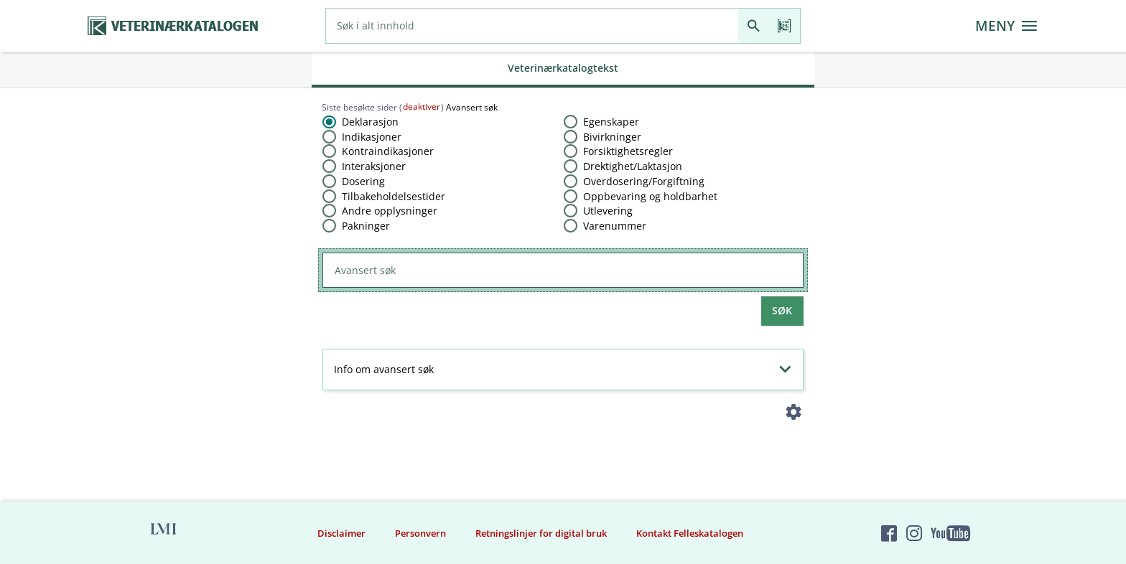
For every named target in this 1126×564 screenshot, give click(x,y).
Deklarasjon (370, 121)
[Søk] (753, 26)
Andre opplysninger (389, 210)
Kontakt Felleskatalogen (689, 533)
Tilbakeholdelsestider (393, 196)
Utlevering (608, 210)
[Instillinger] (793, 415)
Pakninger (366, 225)
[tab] (563, 70)
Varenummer (614, 225)
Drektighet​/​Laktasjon (632, 166)
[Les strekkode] (784, 26)
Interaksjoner (374, 166)
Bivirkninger (612, 137)
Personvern (420, 533)
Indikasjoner (371, 137)
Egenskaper (611, 121)
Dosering (363, 181)
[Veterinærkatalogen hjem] (173, 26)
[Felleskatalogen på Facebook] (889, 533)
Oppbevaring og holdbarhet (650, 196)
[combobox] (532, 26)
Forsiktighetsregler (628, 151)
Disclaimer (341, 533)
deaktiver (421, 106)
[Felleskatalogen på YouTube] (950, 533)
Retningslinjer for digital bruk (541, 533)
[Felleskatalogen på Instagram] (914, 533)
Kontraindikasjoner (388, 151)
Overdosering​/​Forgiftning (643, 181)
